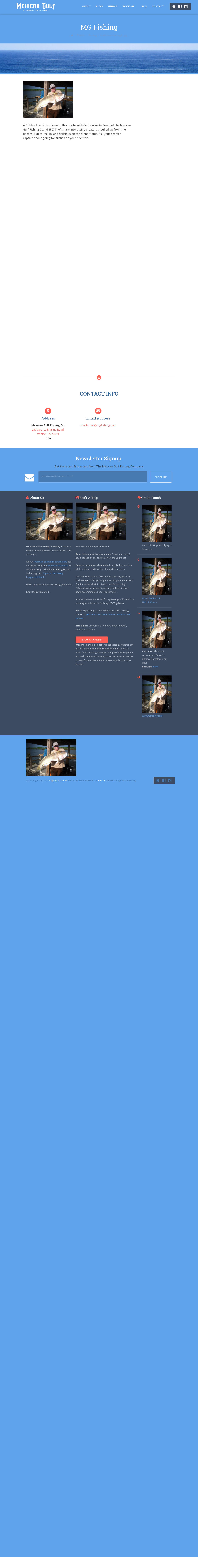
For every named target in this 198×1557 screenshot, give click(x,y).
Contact (158, 6)
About (86, 6)
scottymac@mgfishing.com (98, 425)
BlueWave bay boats (57, 565)
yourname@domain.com (57, 476)
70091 (55, 434)
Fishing (112, 6)
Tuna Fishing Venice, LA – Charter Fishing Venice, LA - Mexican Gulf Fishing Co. (35, 7)
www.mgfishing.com (152, 715)
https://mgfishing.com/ (37, 780)
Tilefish (81, 35)
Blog (99, 6)
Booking (128, 6)
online (156, 666)
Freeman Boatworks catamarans (50, 561)
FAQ (144, 6)
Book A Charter (91, 639)
